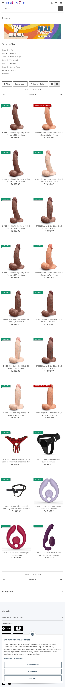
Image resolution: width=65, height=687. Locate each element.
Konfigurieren (33, 671)
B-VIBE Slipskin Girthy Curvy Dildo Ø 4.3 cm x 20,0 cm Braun (16, 180)
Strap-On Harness (9, 53)
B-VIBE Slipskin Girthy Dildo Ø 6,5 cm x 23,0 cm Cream (16, 367)
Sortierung (19, 84)
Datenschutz (19, 658)
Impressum (8, 658)
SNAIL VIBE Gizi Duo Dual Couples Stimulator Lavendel (48, 507)
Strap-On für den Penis (11, 67)
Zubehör (5, 74)
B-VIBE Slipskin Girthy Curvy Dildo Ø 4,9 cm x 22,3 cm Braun (16, 133)
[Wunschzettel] (56, 2)
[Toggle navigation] (3, 1)
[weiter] (61, 94)
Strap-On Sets (7, 50)
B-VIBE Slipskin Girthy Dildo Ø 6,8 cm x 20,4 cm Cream (16, 414)
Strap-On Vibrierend (10, 60)
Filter (7, 84)
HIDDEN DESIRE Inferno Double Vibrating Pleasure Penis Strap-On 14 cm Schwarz (16, 507)
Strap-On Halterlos (9, 63)
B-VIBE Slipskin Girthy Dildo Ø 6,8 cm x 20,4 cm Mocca (49, 414)
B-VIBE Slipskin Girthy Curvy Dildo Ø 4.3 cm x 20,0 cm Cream (49, 180)
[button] (52, 2)
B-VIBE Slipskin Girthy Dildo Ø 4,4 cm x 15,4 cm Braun (16, 320)
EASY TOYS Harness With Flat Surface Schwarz (48, 460)
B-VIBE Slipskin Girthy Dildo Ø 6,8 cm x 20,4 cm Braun (49, 367)
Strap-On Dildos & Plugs (11, 57)
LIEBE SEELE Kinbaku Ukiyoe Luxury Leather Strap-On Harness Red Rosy (16, 460)
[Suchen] (30, 8)
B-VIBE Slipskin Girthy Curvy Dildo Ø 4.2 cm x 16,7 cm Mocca (49, 273)
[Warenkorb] (60, 2)
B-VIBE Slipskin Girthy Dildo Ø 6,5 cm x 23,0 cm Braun (49, 320)
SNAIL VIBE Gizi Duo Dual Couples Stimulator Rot (16, 554)
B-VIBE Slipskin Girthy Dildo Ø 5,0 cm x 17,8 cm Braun (49, 227)
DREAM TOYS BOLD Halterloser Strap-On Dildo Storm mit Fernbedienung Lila (49, 554)
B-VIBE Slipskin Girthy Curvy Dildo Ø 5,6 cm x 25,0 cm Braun (16, 227)
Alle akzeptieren (33, 665)
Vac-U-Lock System (9, 70)
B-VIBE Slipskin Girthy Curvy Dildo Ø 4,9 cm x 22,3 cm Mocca (49, 133)
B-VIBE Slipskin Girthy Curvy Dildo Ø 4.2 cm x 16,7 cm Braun (16, 273)
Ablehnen (33, 678)
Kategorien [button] (7, 591)
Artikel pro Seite (37, 84)
